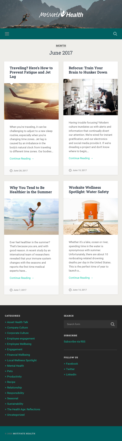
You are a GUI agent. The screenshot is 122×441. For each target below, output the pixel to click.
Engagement (14, 349)
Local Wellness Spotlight (22, 360)
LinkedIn (71, 374)
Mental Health (15, 365)
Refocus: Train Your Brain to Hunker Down (88, 69)
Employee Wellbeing (19, 344)
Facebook (72, 363)
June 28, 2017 (21, 170)
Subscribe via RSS (74, 341)
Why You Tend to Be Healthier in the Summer (31, 189)
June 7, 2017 (20, 290)
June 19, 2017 (80, 170)
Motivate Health (24, 433)
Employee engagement (21, 338)
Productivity (14, 376)
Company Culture (17, 327)
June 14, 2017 (80, 290)
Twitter (70, 369)
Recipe (11, 382)
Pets (10, 371)
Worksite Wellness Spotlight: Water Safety (89, 189)
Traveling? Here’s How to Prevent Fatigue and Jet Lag (31, 72)
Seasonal (12, 398)
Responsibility (15, 393)
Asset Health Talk (17, 322)
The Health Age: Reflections (23, 409)
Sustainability (15, 403)
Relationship (14, 387)
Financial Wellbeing (18, 354)
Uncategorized (16, 414)
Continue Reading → (22, 158)
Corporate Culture (18, 333)
